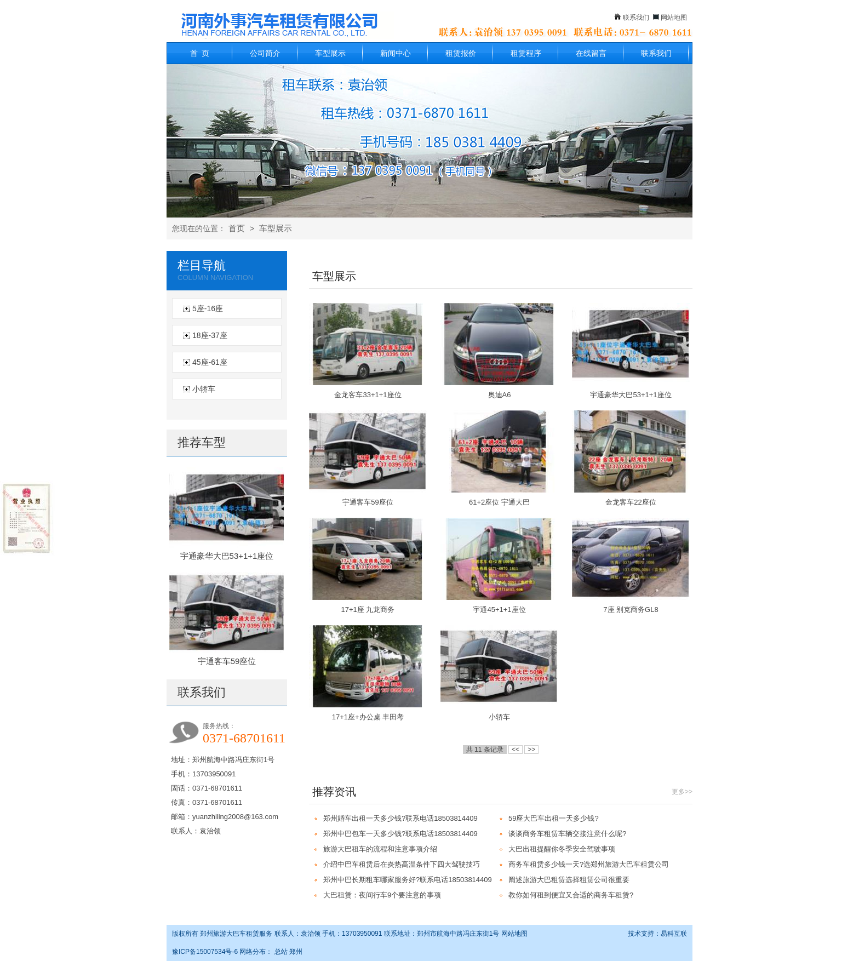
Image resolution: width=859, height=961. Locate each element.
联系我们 (636, 17)
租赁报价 (460, 53)
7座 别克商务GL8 (630, 609)
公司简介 (265, 53)
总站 (281, 952)
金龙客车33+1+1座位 (367, 395)
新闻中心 (395, 53)
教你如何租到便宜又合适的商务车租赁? (570, 895)
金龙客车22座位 (630, 502)
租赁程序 (526, 53)
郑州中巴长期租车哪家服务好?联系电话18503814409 (407, 880)
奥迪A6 (499, 395)
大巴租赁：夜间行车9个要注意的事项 (382, 895)
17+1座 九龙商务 (368, 609)
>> (531, 749)
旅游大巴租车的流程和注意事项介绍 (380, 849)
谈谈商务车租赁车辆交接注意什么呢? (567, 834)
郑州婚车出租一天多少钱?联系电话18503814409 (400, 818)
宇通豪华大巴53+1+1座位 (227, 555)
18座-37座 (209, 335)
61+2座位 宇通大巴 (499, 502)
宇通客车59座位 (227, 661)
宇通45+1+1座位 (499, 609)
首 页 (200, 53)
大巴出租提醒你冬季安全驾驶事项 (561, 849)
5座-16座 (207, 308)
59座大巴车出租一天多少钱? (553, 818)
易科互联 (674, 933)
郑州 (295, 952)
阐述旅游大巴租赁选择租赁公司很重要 (568, 880)
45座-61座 (209, 362)
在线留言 (591, 53)
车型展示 (330, 53)
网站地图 (674, 17)
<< (515, 749)
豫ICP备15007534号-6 (205, 952)
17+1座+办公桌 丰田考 (368, 717)
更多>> (682, 792)
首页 (236, 228)
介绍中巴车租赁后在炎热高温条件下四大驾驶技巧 (401, 864)
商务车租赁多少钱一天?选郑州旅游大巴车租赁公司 (588, 864)
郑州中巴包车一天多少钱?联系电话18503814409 (400, 834)
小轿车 (203, 389)
